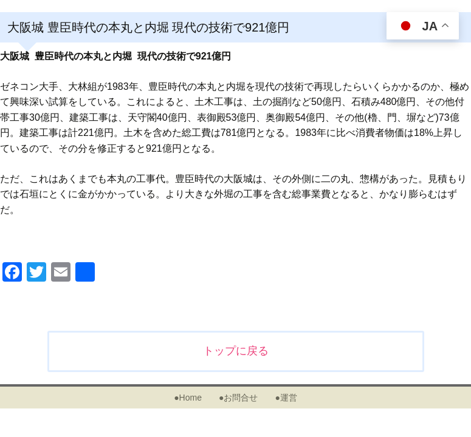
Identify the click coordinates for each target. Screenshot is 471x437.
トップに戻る (236, 351)
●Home (188, 397)
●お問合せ (238, 397)
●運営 (286, 397)
